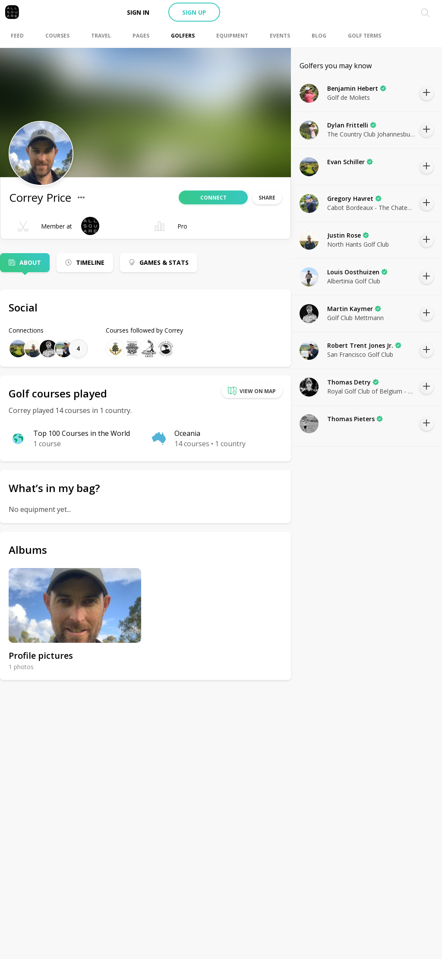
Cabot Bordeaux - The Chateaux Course (371, 207)
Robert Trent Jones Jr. (364, 345)
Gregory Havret (354, 198)
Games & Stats (164, 262)
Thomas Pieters (355, 419)
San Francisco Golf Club (360, 354)
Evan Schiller (350, 162)
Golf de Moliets (348, 97)
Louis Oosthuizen (357, 272)
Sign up (194, 12)
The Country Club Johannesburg (371, 134)
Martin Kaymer (354, 309)
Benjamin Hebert (356, 88)
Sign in (138, 12)
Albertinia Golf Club (353, 281)
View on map (252, 391)
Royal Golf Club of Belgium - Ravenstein (371, 391)
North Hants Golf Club (358, 244)
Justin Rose (348, 235)
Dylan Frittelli (351, 125)
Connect (213, 197)
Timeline (90, 262)
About (30, 262)
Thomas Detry (353, 382)
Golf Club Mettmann (355, 318)
